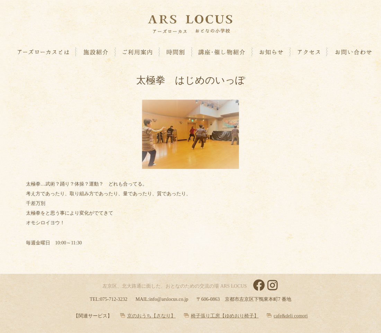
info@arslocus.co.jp (168, 299)
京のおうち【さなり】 (151, 315)
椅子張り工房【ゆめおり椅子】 (225, 315)
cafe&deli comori (291, 315)
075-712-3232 (113, 299)
